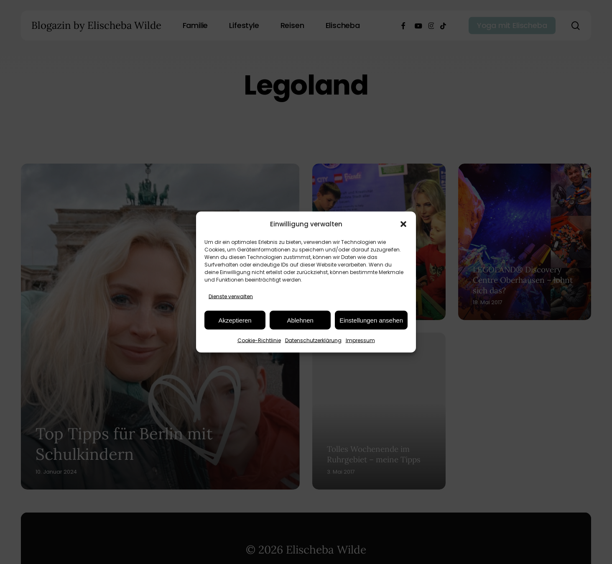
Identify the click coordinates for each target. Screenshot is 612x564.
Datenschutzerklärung (313, 340)
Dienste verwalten (231, 296)
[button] (403, 224)
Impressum (360, 340)
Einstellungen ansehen (371, 319)
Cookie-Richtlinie (259, 340)
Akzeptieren (234, 319)
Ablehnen (300, 319)
